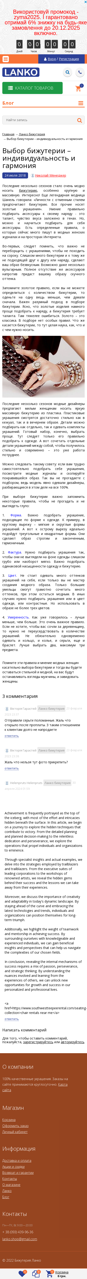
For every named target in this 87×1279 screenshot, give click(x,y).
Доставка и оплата (16, 1160)
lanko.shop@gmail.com (19, 1239)
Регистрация (69, 59)
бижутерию (28, 190)
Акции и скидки (13, 1166)
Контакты (9, 1178)
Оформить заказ (15, 1126)
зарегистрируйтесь (38, 1042)
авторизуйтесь (72, 1042)
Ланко (7, 1190)
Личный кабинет (15, 1132)
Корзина (9, 1119)
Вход (52, 59)
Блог (5, 1197)
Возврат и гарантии (18, 1172)
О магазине (11, 1184)
